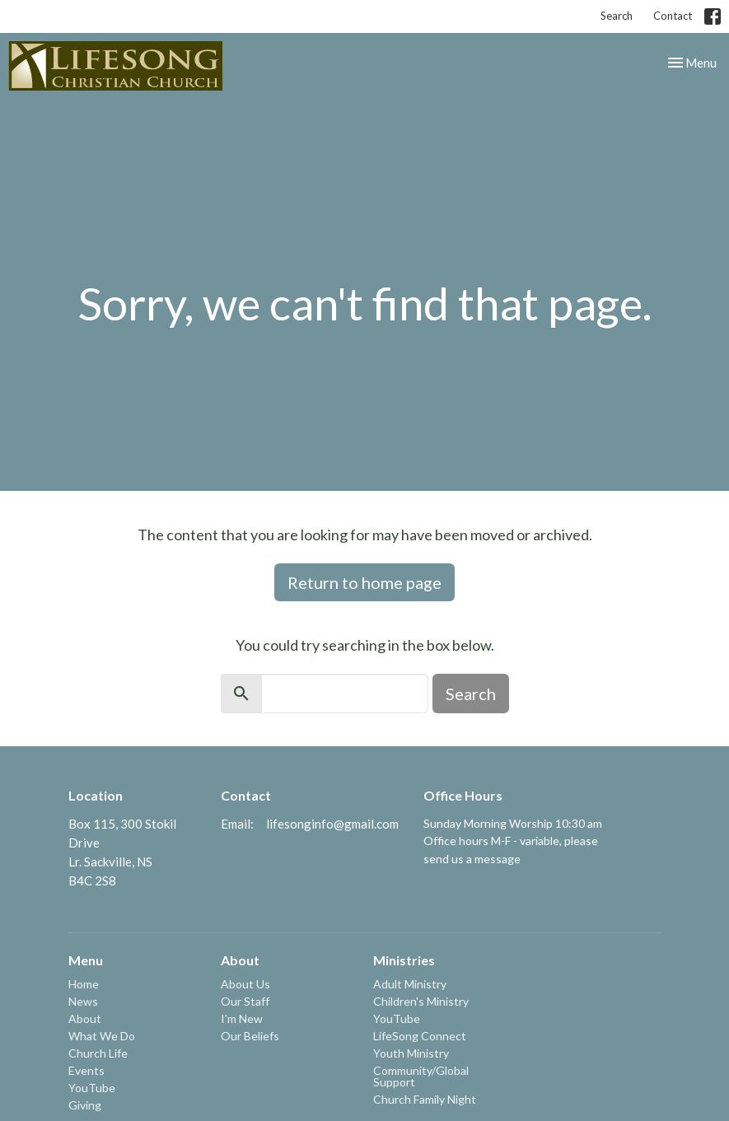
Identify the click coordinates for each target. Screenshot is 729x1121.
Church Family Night (424, 1099)
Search (616, 15)
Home (83, 984)
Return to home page (364, 582)
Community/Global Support (421, 1076)
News (83, 1001)
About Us (245, 984)
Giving (84, 1105)
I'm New (242, 1018)
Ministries (404, 960)
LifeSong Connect (419, 1036)
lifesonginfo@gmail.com (332, 823)
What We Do (101, 1036)
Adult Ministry (409, 984)
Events (86, 1070)
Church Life (98, 1053)
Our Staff (245, 1001)
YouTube (91, 1088)
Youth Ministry (411, 1053)
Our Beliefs (250, 1036)
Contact (672, 15)
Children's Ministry (421, 1001)
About (84, 1018)
